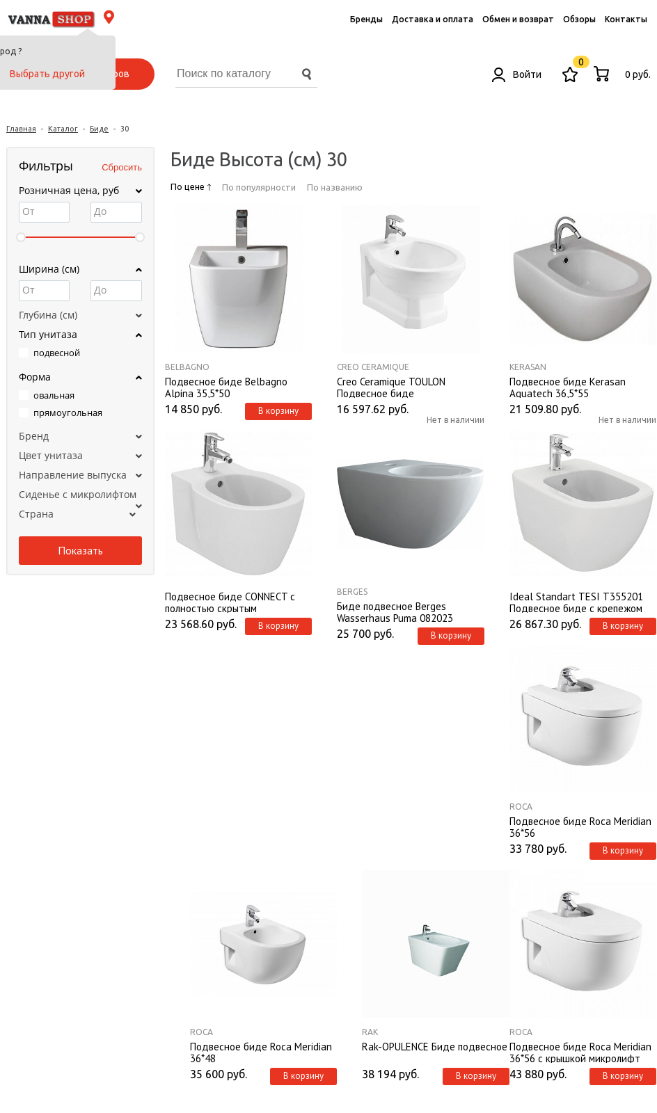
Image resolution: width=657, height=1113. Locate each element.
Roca (520, 806)
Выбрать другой (47, 73)
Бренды (366, 19)
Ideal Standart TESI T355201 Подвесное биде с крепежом (576, 602)
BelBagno (187, 366)
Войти (516, 74)
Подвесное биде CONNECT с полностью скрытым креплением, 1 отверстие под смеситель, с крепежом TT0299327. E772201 (233, 602)
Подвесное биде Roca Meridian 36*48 (261, 1052)
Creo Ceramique (373, 366)
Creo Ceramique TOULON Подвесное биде (391, 387)
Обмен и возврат (518, 19)
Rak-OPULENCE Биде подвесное (434, 1047)
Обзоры (579, 19)
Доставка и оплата (432, 19)
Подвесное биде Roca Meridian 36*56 (580, 826)
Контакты (626, 19)
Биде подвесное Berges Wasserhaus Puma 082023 (395, 611)
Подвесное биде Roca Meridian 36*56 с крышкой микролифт (580, 1052)
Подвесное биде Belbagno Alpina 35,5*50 (226, 387)
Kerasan (527, 366)
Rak (370, 1031)
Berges (352, 591)
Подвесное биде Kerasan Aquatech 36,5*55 (567, 387)
